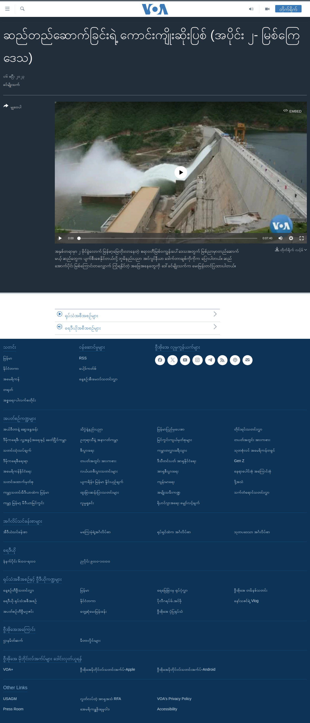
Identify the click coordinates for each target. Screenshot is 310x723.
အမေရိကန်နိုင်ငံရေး (17, 471)
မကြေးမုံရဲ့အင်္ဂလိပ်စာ (95, 532)
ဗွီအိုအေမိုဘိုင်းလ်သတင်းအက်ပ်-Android (186, 669)
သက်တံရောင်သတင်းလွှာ (251, 492)
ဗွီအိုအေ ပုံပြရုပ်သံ (170, 611)
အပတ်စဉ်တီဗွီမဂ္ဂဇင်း (18, 611)
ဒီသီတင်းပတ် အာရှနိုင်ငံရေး (176, 461)
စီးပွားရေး (87, 450)
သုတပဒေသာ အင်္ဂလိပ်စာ (252, 532)
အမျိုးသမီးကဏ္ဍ (168, 492)
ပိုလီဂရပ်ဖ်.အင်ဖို (169, 601)
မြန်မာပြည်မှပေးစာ (171, 429)
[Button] (12, 107)
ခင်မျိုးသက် (11, 84)
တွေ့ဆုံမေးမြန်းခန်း (93, 611)
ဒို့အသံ (238, 482)
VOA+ (8, 669)
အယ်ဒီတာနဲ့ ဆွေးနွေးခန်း (20, 429)
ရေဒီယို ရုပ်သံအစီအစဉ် (20, 601)
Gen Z (239, 461)
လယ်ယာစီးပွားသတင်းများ (99, 471)
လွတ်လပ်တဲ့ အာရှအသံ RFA (100, 699)
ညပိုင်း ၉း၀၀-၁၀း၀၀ (95, 561)
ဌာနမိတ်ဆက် (13, 640)
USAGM (10, 699)
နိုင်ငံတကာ (11, 368)
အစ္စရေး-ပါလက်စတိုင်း (19, 400)
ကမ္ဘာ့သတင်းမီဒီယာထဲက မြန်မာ (26, 492)
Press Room (13, 709)
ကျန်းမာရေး (166, 482)
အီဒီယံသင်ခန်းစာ (15, 532)
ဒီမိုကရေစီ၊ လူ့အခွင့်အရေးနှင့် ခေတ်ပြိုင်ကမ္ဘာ (34, 440)
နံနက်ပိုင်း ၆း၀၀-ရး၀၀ (19, 561)
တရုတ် (8, 389)
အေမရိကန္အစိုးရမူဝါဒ (95, 709)
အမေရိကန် (11, 379)
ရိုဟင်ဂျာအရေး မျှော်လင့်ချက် (178, 503)
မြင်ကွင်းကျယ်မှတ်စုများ (174, 440)
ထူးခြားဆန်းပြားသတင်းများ (99, 492)
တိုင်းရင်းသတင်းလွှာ (248, 429)
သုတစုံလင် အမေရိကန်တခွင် (254, 450)
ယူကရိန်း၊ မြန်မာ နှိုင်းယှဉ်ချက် (101, 482)
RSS (83, 358)
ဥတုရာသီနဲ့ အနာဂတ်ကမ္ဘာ (99, 440)
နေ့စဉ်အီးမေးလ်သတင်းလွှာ (98, 379)
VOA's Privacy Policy (174, 699)
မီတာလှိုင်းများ (90, 640)
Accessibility (167, 709)
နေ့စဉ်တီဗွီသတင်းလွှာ (18, 590)
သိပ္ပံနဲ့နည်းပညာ (91, 429)
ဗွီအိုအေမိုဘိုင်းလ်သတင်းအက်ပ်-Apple (107, 669)
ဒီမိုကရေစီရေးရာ (15, 461)
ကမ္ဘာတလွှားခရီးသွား (172, 450)
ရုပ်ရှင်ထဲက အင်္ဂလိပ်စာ (174, 532)
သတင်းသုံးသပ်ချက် (17, 450)
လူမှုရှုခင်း (87, 503)
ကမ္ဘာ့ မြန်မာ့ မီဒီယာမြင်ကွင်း (23, 503)
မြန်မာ (7, 358)
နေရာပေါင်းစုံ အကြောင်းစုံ (252, 471)
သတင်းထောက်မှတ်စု (18, 482)
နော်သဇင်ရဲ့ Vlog (246, 601)
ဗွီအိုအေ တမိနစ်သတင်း (250, 590)
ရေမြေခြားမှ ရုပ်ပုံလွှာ (172, 590)
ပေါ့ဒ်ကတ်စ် (87, 368)
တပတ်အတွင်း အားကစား (98, 461)
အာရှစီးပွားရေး (167, 471)
